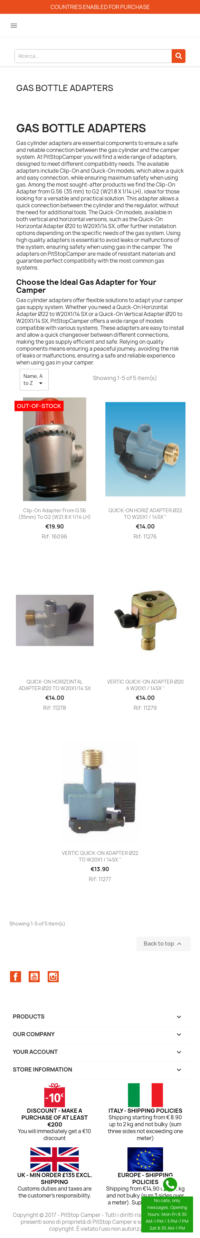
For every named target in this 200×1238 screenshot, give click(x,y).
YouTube (34, 976)
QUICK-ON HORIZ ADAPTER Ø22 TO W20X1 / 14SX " (145, 514)
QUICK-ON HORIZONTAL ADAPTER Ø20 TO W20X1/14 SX (55, 685)
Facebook (15, 976)
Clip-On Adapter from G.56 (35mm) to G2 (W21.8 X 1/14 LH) (54, 514)
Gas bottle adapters (64, 88)
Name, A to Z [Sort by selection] (34, 380)
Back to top (163, 944)
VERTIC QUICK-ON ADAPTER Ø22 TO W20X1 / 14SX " (100, 856)
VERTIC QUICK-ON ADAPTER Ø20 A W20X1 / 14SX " (145, 685)
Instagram (53, 976)
